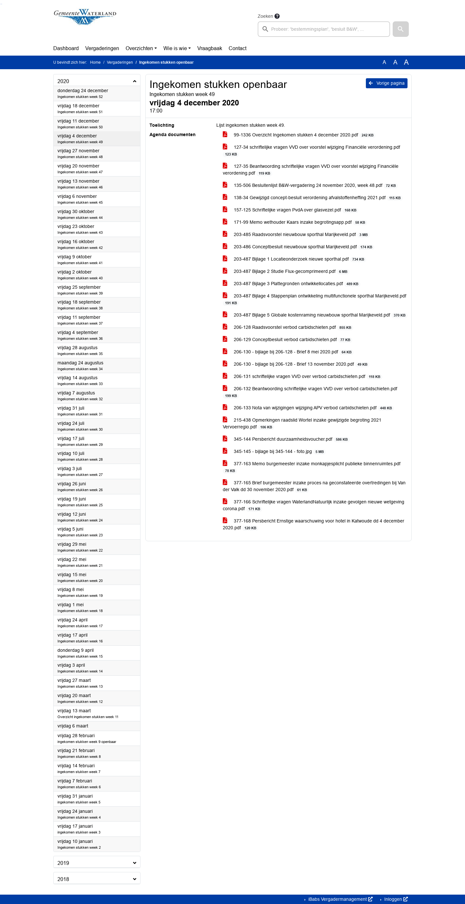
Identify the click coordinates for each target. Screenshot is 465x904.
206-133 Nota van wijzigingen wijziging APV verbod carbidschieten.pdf (308, 408)
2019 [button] (63, 863)
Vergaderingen (102, 48)
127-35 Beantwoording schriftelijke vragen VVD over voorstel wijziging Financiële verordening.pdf (310, 170)
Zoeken (265, 16)
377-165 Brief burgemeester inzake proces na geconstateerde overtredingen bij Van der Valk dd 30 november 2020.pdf (314, 486)
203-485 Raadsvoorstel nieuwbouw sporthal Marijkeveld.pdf (296, 234)
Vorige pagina (387, 83)
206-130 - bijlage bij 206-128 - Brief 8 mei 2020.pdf (288, 352)
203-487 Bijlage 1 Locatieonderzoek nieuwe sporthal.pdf (294, 259)
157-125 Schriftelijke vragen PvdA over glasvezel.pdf (290, 210)
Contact (237, 48)
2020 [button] (63, 81)
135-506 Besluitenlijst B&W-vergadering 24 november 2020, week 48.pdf (310, 185)
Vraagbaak (209, 48)
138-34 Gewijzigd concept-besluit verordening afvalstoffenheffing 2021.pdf (313, 197)
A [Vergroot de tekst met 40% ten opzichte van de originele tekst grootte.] (406, 62)
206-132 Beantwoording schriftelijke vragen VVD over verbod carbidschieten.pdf (310, 392)
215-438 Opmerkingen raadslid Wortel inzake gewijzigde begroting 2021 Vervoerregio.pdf (302, 423)
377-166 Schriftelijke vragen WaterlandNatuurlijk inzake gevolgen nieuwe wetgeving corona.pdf (313, 505)
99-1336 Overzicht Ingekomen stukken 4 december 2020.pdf (299, 135)
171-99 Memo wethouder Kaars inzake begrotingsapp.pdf (295, 222)
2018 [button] (63, 879)
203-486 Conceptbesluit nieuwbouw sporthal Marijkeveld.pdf (298, 247)
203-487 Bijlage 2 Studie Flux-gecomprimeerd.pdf (286, 271)
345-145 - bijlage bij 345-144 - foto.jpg (274, 451)
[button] (401, 29)
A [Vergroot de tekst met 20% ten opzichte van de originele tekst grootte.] (395, 62)
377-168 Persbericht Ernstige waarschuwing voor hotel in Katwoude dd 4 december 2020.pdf (313, 524)
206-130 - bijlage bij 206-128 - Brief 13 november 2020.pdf (296, 364)
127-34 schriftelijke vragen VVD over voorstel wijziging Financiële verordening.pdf (311, 151)
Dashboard (66, 48)
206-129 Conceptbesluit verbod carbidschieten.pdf (287, 339)
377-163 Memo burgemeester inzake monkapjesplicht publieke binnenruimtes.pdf (311, 467)
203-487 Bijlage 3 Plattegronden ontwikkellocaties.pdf (291, 283)
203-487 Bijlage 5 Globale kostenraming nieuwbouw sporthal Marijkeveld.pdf (315, 315)
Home (95, 62)
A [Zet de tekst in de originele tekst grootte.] (384, 62)
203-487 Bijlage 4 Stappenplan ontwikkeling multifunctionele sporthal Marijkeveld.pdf (314, 299)
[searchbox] (324, 29)
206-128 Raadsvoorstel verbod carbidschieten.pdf (288, 327)
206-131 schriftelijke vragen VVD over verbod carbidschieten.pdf (302, 376)
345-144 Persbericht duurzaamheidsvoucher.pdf (286, 439)
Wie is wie (175, 48)
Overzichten (139, 48)
